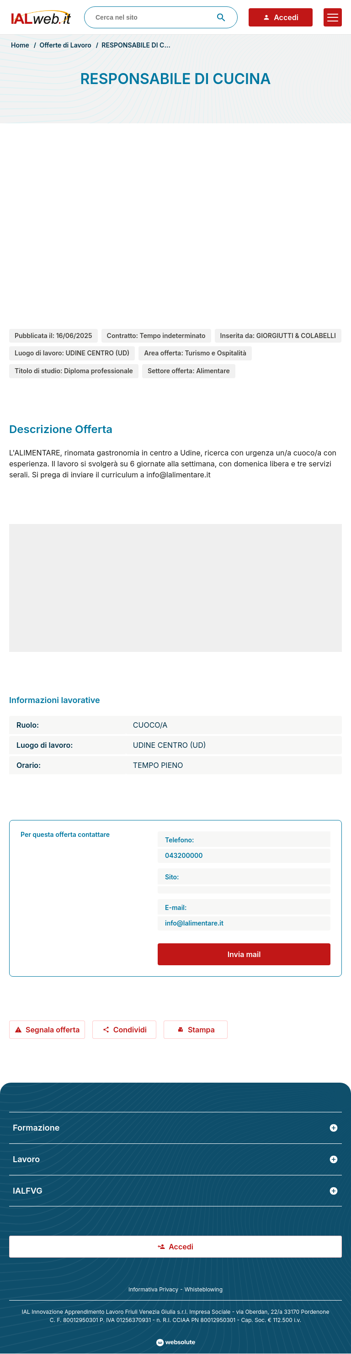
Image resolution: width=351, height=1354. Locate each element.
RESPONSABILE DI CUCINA (143, 45)
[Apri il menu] (333, 17)
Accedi (280, 17)
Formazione (175, 1127)
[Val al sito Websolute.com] (175, 1342)
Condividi (124, 1029)
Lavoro (175, 1159)
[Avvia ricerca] (221, 17)
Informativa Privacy (153, 1289)
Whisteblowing (204, 1289)
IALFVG (175, 1190)
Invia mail (244, 954)
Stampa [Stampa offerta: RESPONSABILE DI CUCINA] (196, 1029)
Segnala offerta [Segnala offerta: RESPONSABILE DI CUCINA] (47, 1029)
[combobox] (161, 17)
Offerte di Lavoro (65, 45)
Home (20, 45)
